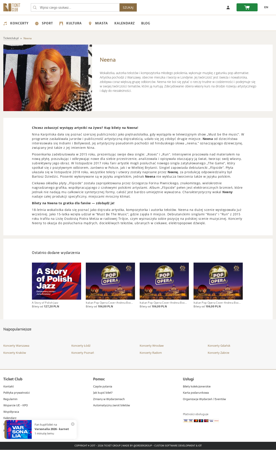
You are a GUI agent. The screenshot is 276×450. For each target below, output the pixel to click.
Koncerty (16, 23)
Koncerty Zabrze (218, 353)
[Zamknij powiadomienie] (72, 424)
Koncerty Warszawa (16, 346)
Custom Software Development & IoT (178, 446)
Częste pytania (102, 387)
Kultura (70, 23)
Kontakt (8, 387)
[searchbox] (75, 7)
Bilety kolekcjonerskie (197, 387)
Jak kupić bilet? (102, 393)
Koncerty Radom (151, 353)
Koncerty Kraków (14, 353)
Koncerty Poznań (82, 353)
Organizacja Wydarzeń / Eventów (204, 399)
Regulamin (10, 399)
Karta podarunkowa (196, 393)
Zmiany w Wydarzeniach (109, 399)
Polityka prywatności (16, 393)
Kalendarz (124, 23)
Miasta (98, 23)
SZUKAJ (128, 7)
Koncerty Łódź (80, 346)
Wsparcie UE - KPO (15, 406)
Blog (145, 23)
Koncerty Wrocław (152, 346)
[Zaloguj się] (228, 7)
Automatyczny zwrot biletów (111, 406)
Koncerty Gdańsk (219, 346)
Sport (44, 23)
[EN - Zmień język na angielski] (265, 7)
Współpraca (11, 412)
